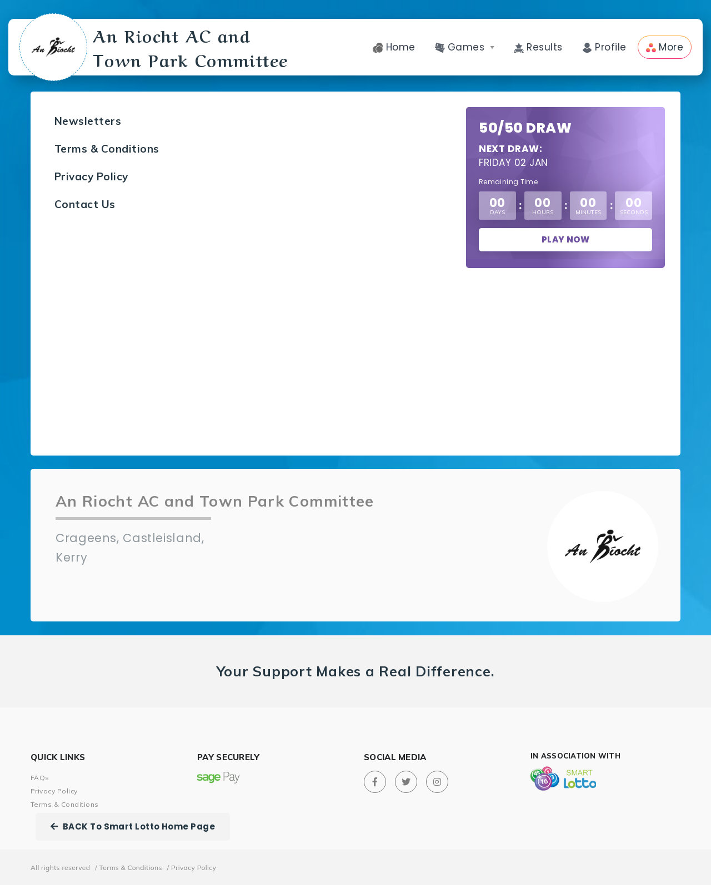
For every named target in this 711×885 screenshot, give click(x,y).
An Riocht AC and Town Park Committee (156, 47)
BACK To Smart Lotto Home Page (133, 826)
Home (394, 47)
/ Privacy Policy (192, 867)
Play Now (566, 239)
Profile (604, 47)
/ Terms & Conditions (128, 867)
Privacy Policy (91, 176)
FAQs (40, 777)
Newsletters (87, 121)
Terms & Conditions (106, 148)
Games (464, 47)
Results (538, 47)
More (664, 47)
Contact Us (85, 204)
